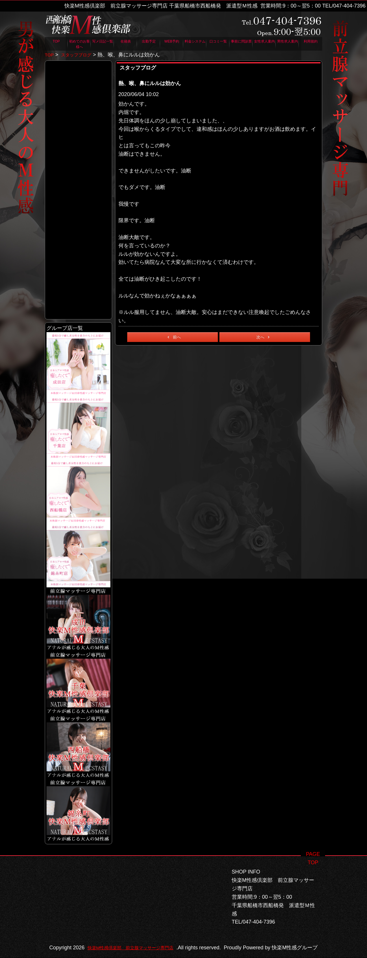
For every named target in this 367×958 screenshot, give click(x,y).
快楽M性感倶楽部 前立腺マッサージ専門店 (179, 939)
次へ (264, 337)
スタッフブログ (81, 55)
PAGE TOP (313, 845)
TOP (50, 55)
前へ (173, 337)
